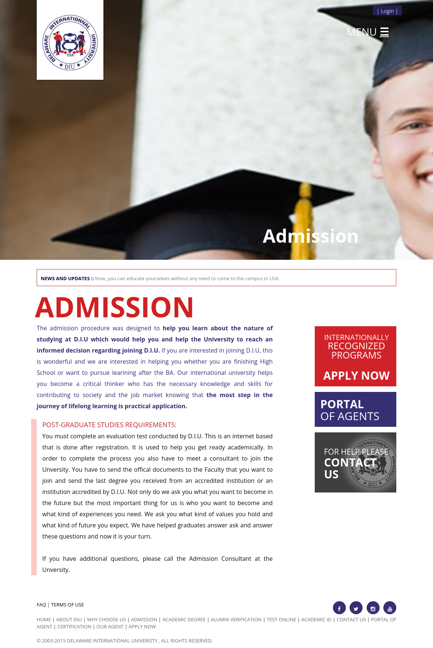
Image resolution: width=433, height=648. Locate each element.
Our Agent (109, 626)
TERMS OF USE (67, 604)
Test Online (281, 619)
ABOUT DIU (69, 619)
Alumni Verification (236, 619)
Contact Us (351, 619)
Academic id (316, 619)
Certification (74, 626)
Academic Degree (184, 619)
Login (387, 10)
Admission (144, 619)
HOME (44, 619)
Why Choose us (106, 619)
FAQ (41, 604)
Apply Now (142, 626)
